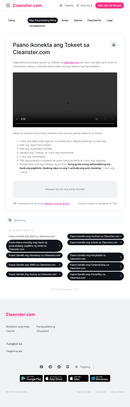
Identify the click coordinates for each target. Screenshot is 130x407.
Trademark (101, 392)
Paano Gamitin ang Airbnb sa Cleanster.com (93, 242)
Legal (110, 20)
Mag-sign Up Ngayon (109, 5)
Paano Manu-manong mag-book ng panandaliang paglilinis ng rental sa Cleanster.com (28, 246)
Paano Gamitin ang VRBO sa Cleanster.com (32, 264)
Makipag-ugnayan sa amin (57, 203)
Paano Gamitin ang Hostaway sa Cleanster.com (34, 255)
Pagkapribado (83, 392)
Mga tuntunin (117, 392)
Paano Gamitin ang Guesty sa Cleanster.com (33, 274)
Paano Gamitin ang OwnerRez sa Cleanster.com (87, 276)
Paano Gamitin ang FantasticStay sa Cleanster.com (89, 266)
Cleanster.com (71, 62)
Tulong (11, 20)
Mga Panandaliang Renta (42, 20)
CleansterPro (94, 20)
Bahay (65, 20)
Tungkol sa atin (14, 351)
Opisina (78, 20)
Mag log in (85, 5)
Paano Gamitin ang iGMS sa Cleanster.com (32, 236)
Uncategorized (37, 25)
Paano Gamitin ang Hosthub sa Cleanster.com (94, 236)
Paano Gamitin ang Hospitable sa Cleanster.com (88, 257)
